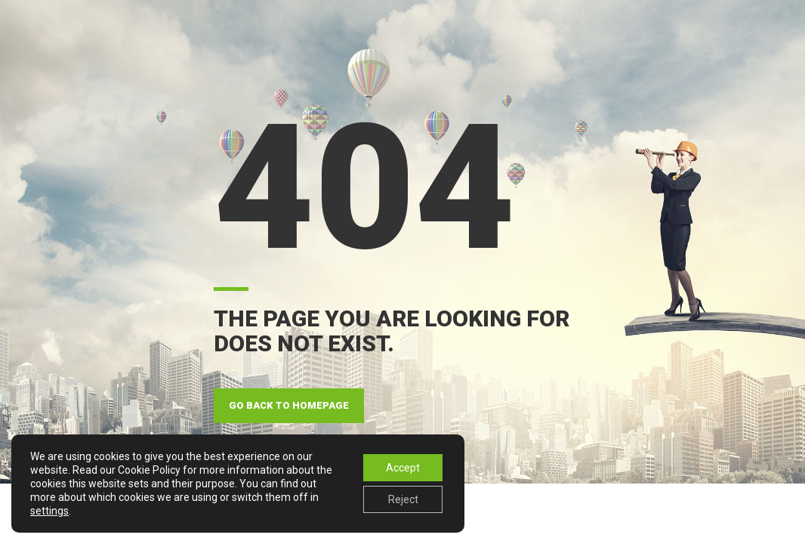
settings (49, 511)
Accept (403, 468)
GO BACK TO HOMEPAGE (289, 405)
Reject (403, 499)
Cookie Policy (149, 470)
